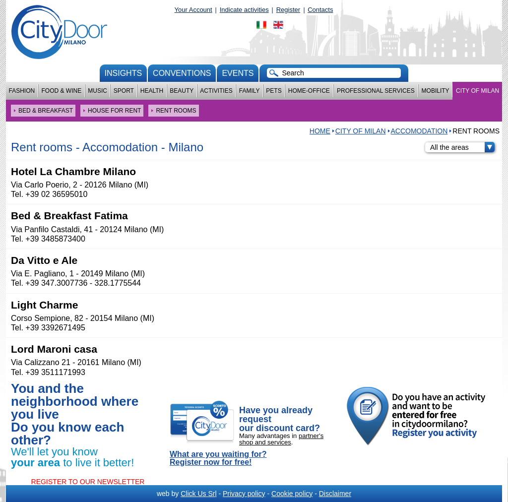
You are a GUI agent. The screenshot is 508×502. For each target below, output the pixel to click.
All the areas (462, 147)
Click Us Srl (198, 494)
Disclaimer (335, 494)
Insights (123, 73)
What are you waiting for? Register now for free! (218, 458)
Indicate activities (244, 9)
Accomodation (419, 131)
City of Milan (477, 90)
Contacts (320, 9)
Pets (273, 90)
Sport (124, 90)
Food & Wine (61, 90)
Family (249, 90)
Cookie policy (292, 494)
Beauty (181, 90)
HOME (320, 131)
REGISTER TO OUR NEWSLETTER (88, 481)
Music (97, 90)
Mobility (435, 90)
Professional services (376, 90)
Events (238, 73)
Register (288, 9)
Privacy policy (244, 494)
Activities (216, 90)
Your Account (193, 9)
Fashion (22, 90)
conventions (182, 73)
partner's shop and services (281, 439)
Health (151, 90)
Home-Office (309, 90)
